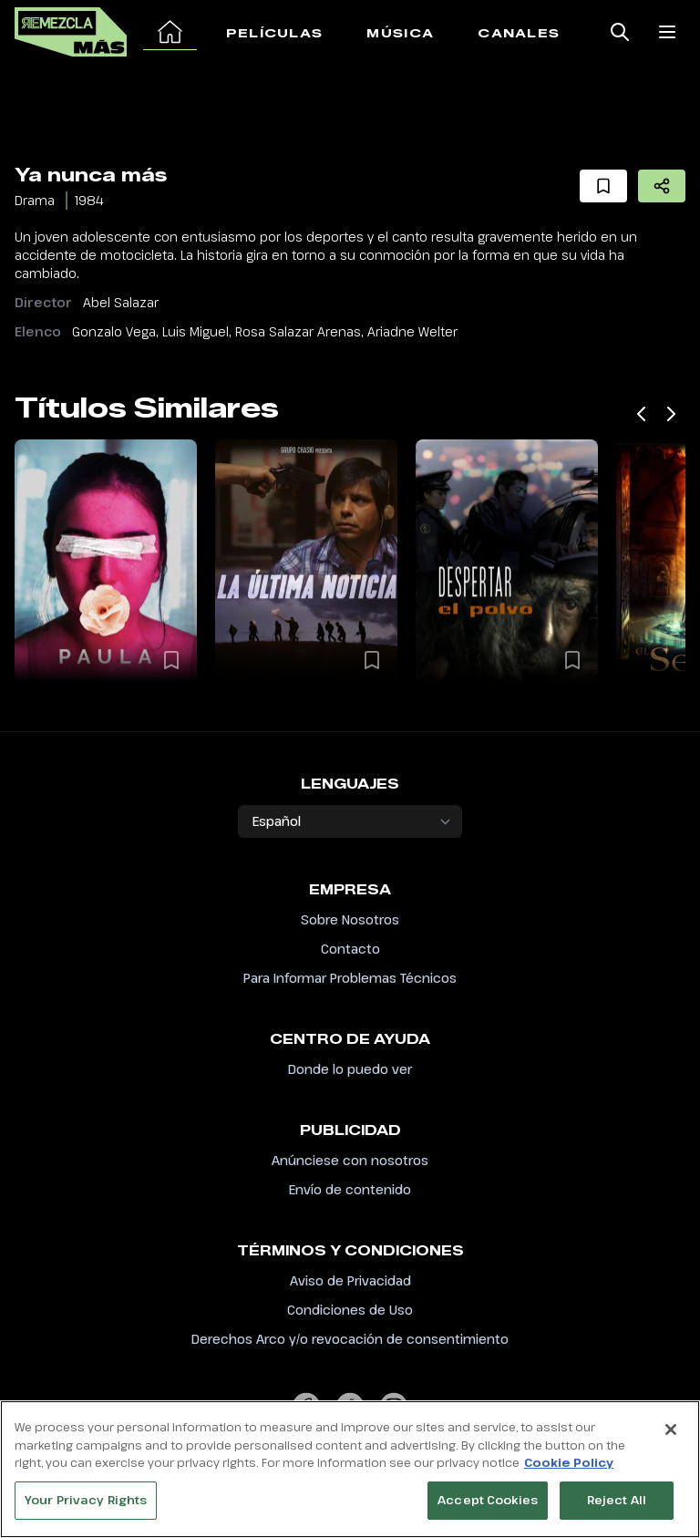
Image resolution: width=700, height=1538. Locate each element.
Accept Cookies (488, 1508)
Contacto (350, 948)
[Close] (671, 1438)
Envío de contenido (350, 1189)
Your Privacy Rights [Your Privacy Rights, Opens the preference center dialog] (86, 1508)
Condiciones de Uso (350, 1309)
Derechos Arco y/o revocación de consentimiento (350, 1338)
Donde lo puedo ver (350, 1069)
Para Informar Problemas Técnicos (350, 977)
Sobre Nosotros (350, 919)
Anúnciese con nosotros (350, 1160)
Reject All (616, 1508)
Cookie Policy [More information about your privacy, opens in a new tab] (568, 1470)
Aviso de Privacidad (350, 1280)
